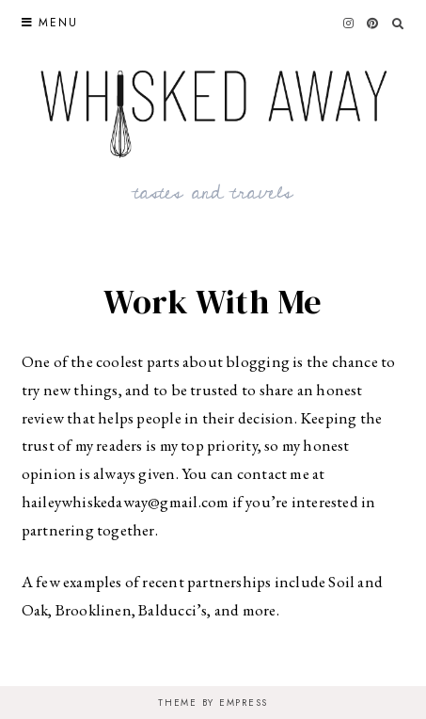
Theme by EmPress (213, 702)
